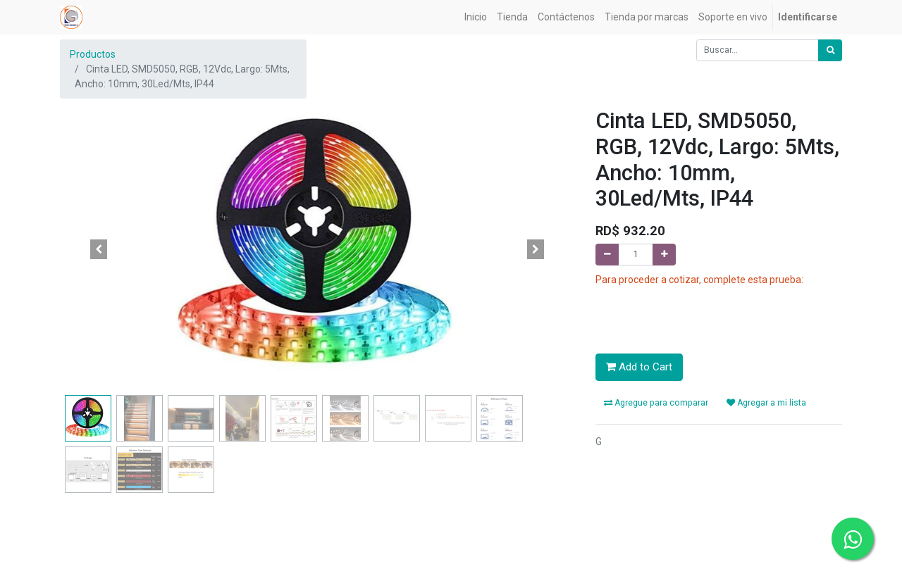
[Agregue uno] (664, 254)
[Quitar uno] (607, 254)
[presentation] (702, 314)
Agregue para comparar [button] (656, 403)
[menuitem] (475, 17)
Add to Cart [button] (639, 367)
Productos (93, 54)
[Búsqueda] (830, 50)
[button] (98, 249)
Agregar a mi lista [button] (766, 403)
